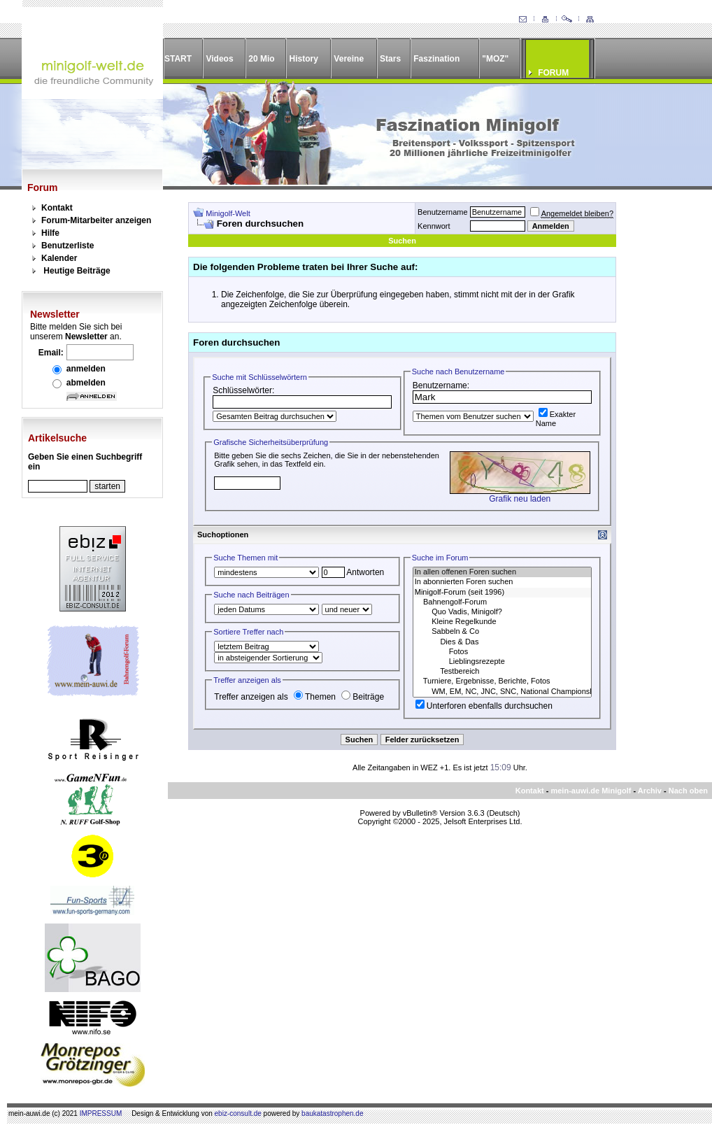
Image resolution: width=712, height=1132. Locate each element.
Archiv (650, 790)
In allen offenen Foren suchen (502, 572)
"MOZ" (495, 59)
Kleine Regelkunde (502, 622)
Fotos (502, 652)
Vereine (349, 59)
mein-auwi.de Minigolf (590, 790)
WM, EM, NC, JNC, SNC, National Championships (502, 692)
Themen (315, 697)
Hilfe (50, 233)
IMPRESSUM (101, 1113)
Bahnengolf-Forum (502, 602)
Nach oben (688, 790)
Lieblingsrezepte (502, 662)
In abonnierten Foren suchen (502, 582)
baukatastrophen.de (332, 1113)
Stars (390, 59)
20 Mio (261, 59)
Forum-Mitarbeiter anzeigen (96, 220)
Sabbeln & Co (502, 632)
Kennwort (434, 226)
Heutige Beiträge (76, 271)
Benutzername (443, 212)
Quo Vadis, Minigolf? (502, 612)
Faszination (436, 59)
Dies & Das (502, 642)
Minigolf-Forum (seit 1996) (502, 592)
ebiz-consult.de (238, 1113)
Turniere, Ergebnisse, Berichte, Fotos (502, 681)
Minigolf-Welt (228, 213)
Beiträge (362, 697)
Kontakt (57, 208)
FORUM (553, 73)
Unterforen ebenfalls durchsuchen (484, 706)
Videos (219, 59)
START (178, 59)
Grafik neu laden (519, 499)
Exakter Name (556, 418)
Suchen (402, 240)
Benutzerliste (67, 245)
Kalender (59, 258)
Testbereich (502, 672)
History (304, 59)
